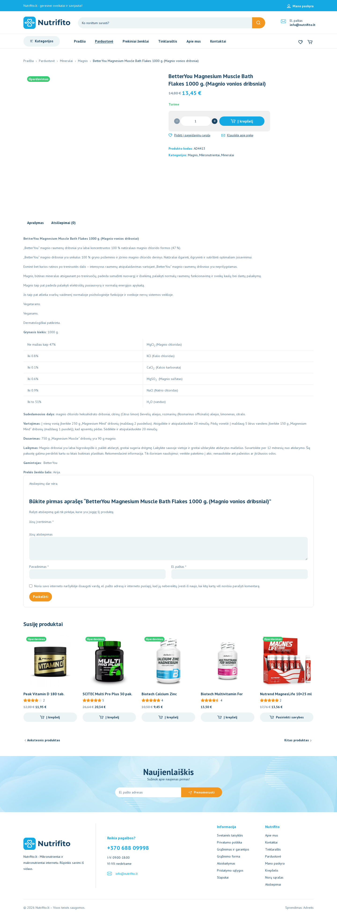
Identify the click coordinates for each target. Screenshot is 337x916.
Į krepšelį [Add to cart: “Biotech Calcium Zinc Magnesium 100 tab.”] (171, 717)
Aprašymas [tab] (35, 223)
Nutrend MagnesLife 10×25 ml (286, 694)
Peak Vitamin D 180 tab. (43, 694)
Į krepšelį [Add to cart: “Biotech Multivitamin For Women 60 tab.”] (230, 717)
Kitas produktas (296, 740)
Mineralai (66, 61)
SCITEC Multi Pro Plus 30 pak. (107, 694)
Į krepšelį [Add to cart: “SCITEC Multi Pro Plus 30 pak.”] (112, 717)
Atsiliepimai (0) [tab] (63, 223)
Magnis (83, 61)
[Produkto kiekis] (196, 121)
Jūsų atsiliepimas (41, 534)
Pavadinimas (39, 567)
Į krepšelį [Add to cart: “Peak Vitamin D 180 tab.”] (53, 717)
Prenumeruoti (204, 792)
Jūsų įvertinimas (41, 522)
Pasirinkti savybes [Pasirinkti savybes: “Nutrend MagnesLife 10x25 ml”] (290, 717)
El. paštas (178, 567)
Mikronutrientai (209, 155)
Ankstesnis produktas (43, 740)
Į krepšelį (245, 121)
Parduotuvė (47, 61)
